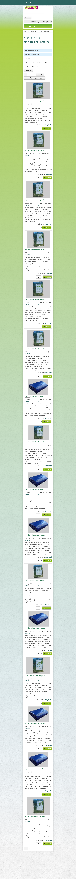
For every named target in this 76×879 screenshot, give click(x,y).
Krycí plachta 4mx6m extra (35, 723)
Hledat (28, 70)
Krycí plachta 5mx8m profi (34, 442)
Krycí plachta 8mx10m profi (35, 816)
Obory (29, 26)
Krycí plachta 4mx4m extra (34, 489)
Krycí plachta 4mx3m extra (34, 396)
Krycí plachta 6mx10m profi (35, 676)
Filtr (46, 62)
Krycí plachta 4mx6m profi (34, 299)
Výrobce (28, 58)
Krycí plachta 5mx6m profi (34, 349)
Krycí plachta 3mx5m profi (34, 200)
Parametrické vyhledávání (33, 62)
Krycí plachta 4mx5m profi (34, 250)
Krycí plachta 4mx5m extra (35, 628)
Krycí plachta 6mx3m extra (35, 535)
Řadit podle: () (36, 78)
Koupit (47, 128)
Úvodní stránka (28, 31)
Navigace (27, 2)
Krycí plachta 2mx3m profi (34, 101)
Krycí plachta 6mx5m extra (34, 769)
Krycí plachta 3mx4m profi (34, 150)
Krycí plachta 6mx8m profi (34, 581)
